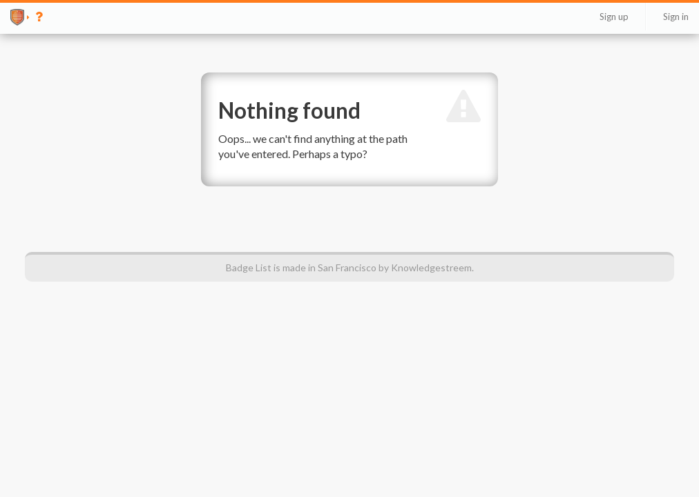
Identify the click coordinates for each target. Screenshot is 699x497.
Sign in (676, 16)
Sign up (614, 16)
